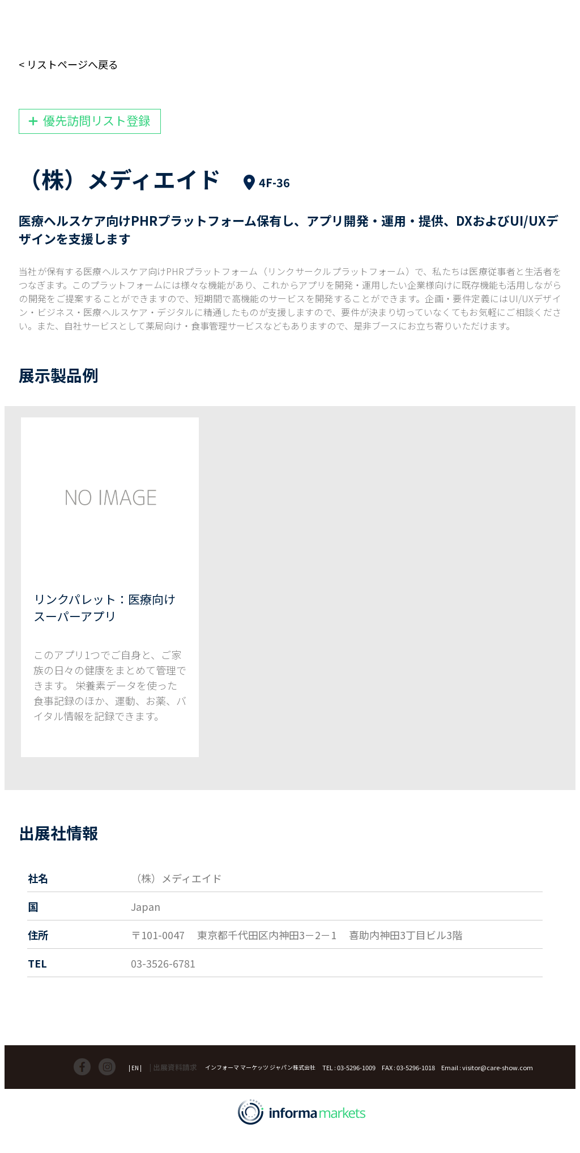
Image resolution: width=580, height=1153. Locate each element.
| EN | (135, 1067)
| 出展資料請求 (173, 1067)
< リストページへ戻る (68, 64)
